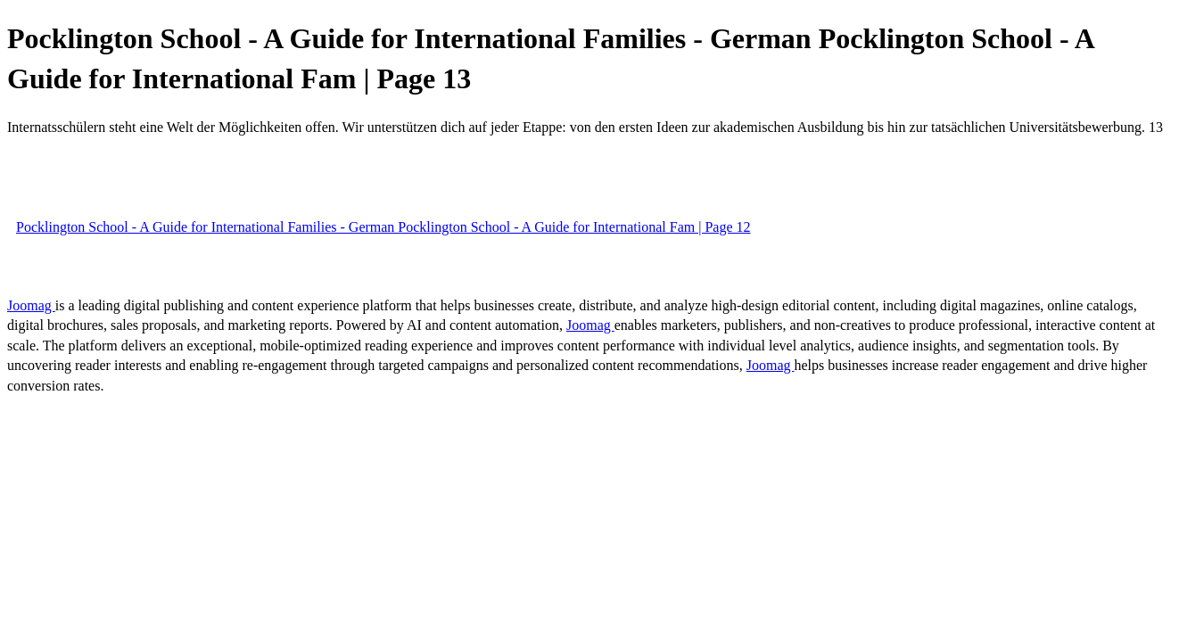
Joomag (31, 305)
